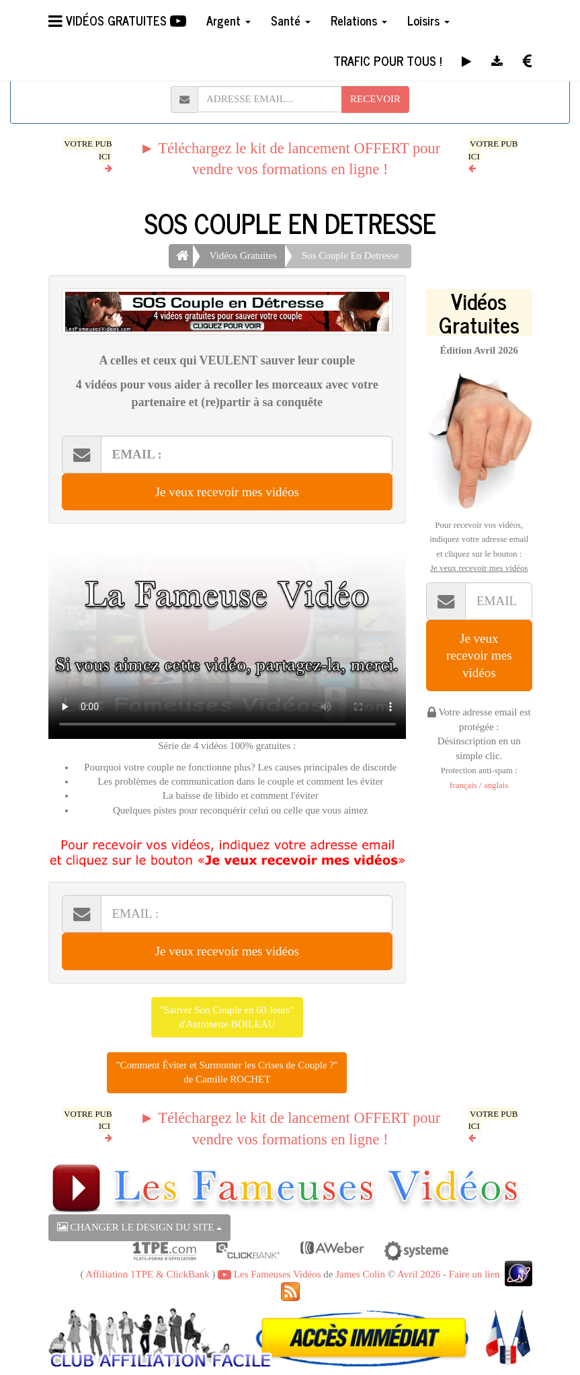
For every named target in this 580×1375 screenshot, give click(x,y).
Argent (228, 20)
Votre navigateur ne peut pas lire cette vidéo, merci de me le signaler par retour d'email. (227, 638)
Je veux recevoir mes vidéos (227, 492)
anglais (496, 785)
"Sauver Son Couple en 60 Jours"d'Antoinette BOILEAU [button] (227, 1017)
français (463, 785)
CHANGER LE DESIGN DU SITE (139, 1227)
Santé (290, 20)
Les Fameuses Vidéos (269, 1274)
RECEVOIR (375, 98)
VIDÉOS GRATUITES (117, 20)
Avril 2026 (418, 1274)
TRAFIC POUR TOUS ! (387, 60)
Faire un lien (474, 1274)
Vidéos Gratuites (243, 255)
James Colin (360, 1274)
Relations (359, 20)
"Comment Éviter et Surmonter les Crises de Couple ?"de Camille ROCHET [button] (227, 1072)
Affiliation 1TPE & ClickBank (147, 1274)
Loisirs (428, 20)
